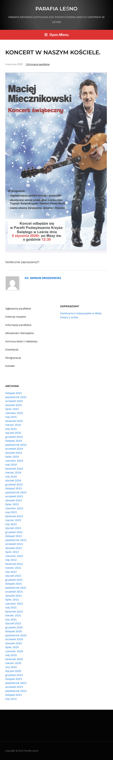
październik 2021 (15, 587)
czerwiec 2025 (14, 413)
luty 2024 (11, 476)
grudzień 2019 (14, 675)
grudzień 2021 (14, 579)
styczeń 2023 (13, 528)
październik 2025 (15, 397)
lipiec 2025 (12, 409)
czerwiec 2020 (14, 651)
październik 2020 (15, 635)
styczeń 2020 (13, 671)
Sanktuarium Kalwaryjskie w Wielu (81, 313)
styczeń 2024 (13, 480)
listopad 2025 (13, 393)
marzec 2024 (13, 472)
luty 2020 (11, 667)
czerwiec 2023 (14, 508)
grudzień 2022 (14, 532)
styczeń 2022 (13, 575)
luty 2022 (11, 571)
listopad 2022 (13, 536)
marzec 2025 (13, 424)
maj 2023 (11, 512)
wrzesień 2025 (14, 401)
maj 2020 (11, 655)
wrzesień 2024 (14, 448)
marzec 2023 (13, 520)
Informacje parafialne (38, 64)
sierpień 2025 (13, 405)
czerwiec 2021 (14, 603)
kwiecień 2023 (14, 516)
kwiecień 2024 (14, 468)
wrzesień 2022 (14, 544)
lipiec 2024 (12, 456)
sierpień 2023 (13, 500)
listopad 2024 (13, 440)
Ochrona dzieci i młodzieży (21, 341)
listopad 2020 (13, 631)
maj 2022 (11, 559)
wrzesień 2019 (14, 687)
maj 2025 (11, 417)
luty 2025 (11, 429)
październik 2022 (15, 540)
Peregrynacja (13, 357)
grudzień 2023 (14, 484)
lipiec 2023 (12, 504)
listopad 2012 (13, 694)
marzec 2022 (13, 567)
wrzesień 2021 (14, 591)
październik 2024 (15, 444)
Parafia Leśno (56, 9)
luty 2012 (11, 699)
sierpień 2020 (13, 643)
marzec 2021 (13, 615)
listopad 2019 (13, 679)
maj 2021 (11, 607)
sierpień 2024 (13, 452)
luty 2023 (11, 524)
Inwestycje (11, 349)
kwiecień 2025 (14, 421)
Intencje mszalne (15, 316)
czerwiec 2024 (14, 460)
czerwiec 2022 (14, 556)
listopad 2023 (13, 488)
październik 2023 (15, 492)
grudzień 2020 (14, 627)
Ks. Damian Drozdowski (43, 278)
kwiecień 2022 (14, 564)
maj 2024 (11, 464)
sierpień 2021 (13, 595)
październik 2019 (15, 683)
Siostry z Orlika (69, 317)
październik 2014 (15, 691)
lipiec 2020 (12, 647)
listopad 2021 (13, 583)
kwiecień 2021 (14, 611)
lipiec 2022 (12, 552)
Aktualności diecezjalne (19, 333)
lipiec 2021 (12, 599)
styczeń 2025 (13, 432)
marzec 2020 (13, 663)
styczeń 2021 (13, 623)
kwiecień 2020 (14, 659)
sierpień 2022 (13, 548)
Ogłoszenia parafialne (18, 308)
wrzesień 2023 (14, 496)
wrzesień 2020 (14, 639)
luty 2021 (11, 619)
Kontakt (10, 366)
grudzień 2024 (14, 436)
